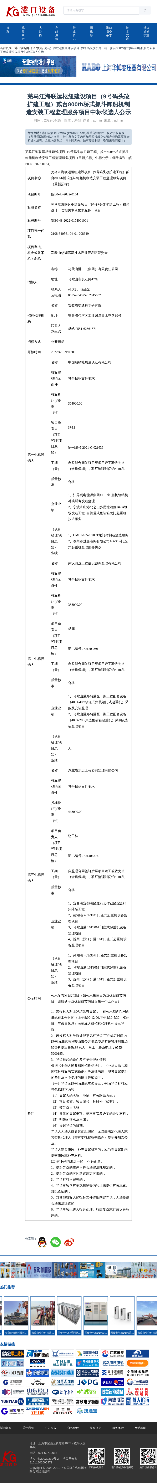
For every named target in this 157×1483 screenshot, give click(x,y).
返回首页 (6, 1428)
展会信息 (95, 1428)
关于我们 (28, 1428)
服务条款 (118, 1428)
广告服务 (50, 1428)
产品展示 (56, 33)
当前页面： (7, 48)
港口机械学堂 (146, 31)
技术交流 (127, 33)
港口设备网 (22, 48)
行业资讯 (74, 33)
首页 (7, 29)
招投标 (91, 31)
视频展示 (23, 33)
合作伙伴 (73, 1428)
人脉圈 (40, 31)
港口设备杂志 (109, 31)
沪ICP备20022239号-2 (44, 1458)
